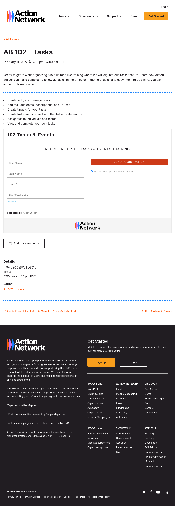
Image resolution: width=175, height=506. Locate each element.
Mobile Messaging (126, 393)
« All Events (11, 39)
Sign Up (101, 362)
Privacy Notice (14, 497)
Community (86, 16)
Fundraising (122, 407)
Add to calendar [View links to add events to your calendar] (24, 243)
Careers (149, 407)
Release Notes (124, 447)
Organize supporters (99, 447)
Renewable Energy (52, 497)
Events (120, 403)
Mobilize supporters (99, 442)
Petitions (121, 398)
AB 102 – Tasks (13, 289)
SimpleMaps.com (55, 414)
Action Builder (30, 212)
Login (164, 7)
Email (119, 389)
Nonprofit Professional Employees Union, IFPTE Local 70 (39, 435)
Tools (62, 16)
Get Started (156, 16)
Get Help (150, 438)
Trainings (150, 433)
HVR (66, 423)
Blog (118, 452)
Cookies (67, 497)
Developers (151, 442)
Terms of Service (32, 497)
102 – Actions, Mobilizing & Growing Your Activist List (39, 311)
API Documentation (155, 456)
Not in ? (11, 201)
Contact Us (151, 412)
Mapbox (32, 405)
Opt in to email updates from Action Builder (112, 171)
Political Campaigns (99, 417)
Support (112, 16)
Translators (79, 497)
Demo (135, 16)
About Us (121, 442)
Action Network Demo (156, 311)
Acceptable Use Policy (99, 497)
